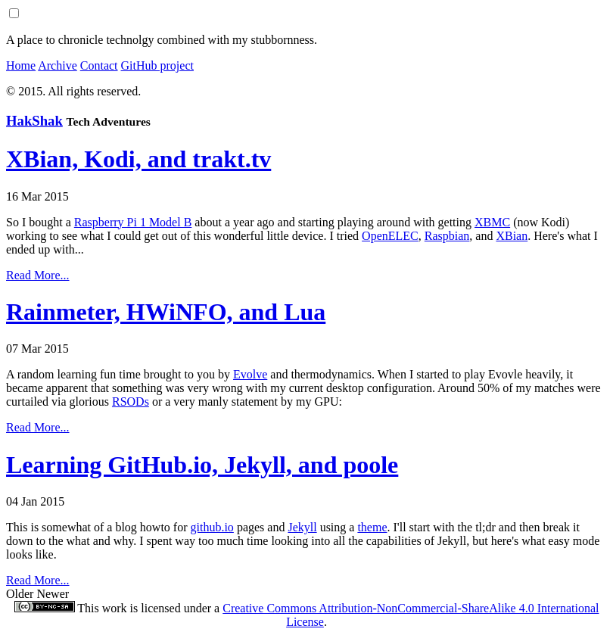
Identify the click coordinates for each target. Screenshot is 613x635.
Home (21, 65)
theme (372, 527)
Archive (57, 65)
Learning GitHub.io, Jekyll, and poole (202, 464)
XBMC (492, 222)
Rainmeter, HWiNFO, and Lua (165, 311)
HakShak (34, 121)
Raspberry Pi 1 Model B (133, 222)
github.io (212, 527)
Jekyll (302, 527)
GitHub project (157, 65)
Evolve (250, 374)
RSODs (130, 401)
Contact (99, 65)
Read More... (38, 275)
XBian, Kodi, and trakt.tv (138, 159)
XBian (511, 235)
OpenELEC (390, 235)
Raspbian (447, 235)
